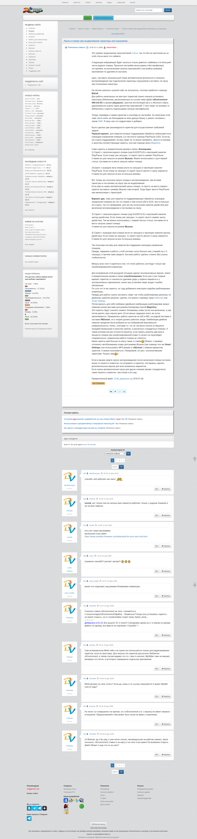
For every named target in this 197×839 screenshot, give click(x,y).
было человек (89, 444)
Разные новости (35, 51)
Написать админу (143, 792)
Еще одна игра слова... (32, 232)
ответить (166, 489)
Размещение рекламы (145, 789)
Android (99, 2)
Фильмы (32, 54)
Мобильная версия (98, 824)
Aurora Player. (29, 142)
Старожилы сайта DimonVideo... (35, 237)
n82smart (159, 298)
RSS (122, 34)
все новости (29, 210)
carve (69, 568)
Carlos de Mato (30, 125)
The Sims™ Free (30, 113)
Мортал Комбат (30, 99)
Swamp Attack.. (30, 130)
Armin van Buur (30, 120)
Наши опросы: (32, 274)
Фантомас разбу (30, 103)
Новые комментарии (36, 256)
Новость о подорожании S (35, 165)
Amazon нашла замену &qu (35, 182)
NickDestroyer (69, 485)
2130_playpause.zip (123, 379)
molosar (70, 511)
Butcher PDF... (29, 137)
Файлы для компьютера (38, 40)
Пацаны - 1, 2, (29, 108)
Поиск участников (107, 801)
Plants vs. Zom (29, 111)
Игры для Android (35, 42)
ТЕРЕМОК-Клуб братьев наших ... (36, 234)
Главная (65, 2)
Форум (132, 2)
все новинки (29, 150)
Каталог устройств (107, 792)
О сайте (103, 798)
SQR (100, 121)
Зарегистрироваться (103, 18)
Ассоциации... (29, 225)
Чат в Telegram (98, 383)
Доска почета (105, 804)
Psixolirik (69, 618)
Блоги (103, 795)
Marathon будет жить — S (35, 168)
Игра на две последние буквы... (35, 230)
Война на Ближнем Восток (35, 171)
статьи (135, 53)
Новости (76, 2)
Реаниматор (105, 789)
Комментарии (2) (31, 329)
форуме (39, 222)
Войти (87, 18)
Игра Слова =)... (30, 227)
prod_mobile (69, 593)
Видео (109, 2)
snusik (69, 537)
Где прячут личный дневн (35, 197)
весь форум (29, 244)
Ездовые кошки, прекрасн (35, 176)
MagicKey (155, 143)
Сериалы (32, 57)
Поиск (31, 68)
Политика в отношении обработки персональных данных (98, 837)
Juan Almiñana (30, 128)
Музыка (32, 48)
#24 (84, 473)
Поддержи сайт (35, 71)
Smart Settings (98, 301)
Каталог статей (34, 65)
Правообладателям (144, 798)
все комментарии (31, 262)
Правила (140, 795)
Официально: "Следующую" (36, 202)
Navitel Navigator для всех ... (34, 239)
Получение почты (70, 789)
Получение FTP (69, 792)
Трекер (88, 2)
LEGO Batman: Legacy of (35, 174)
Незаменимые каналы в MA (36, 192)
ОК (121, 467)
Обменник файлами (36, 34)
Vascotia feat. (29, 132)
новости (41, 162)
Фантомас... (29, 106)
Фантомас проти (30, 101)
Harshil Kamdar (30, 135)
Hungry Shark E (30, 116)
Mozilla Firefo (29, 145)
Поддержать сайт (34, 81)
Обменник (121, 2)
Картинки (32, 60)
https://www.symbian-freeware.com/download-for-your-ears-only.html (116, 536)
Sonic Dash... (29, 118)
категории (115, 34)
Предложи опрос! (45, 329)
